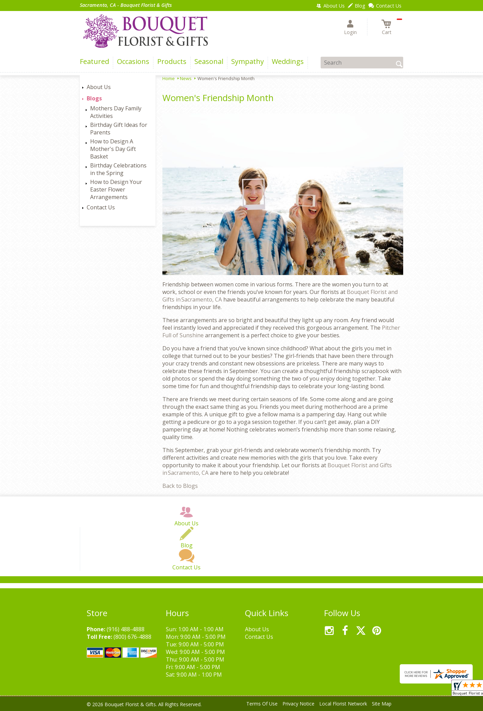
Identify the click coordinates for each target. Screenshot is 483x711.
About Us (99, 87)
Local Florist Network (343, 703)
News (186, 78)
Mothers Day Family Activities (115, 112)
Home (168, 78)
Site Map (381, 703)
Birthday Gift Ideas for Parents (118, 128)
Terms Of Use (262, 703)
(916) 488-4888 (125, 629)
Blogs (94, 98)
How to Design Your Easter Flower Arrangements (116, 189)
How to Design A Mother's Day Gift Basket (113, 149)
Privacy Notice (298, 703)
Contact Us (101, 207)
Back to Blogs (180, 486)
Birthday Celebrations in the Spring (118, 169)
